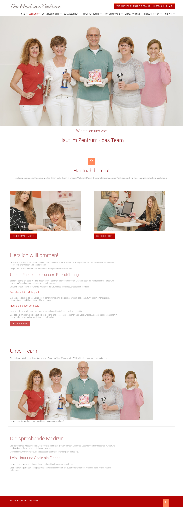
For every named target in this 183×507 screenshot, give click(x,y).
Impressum (33, 501)
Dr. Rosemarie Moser (23, 236)
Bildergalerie (20, 323)
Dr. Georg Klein (104, 236)
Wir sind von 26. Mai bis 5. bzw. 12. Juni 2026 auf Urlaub (144, 6)
